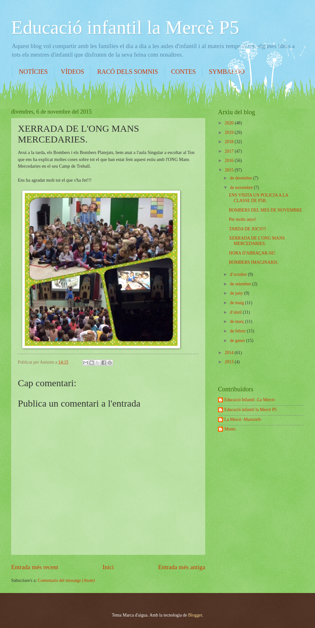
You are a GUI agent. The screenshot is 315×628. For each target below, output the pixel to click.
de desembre (241, 178)
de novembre (242, 187)
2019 (229, 132)
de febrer (238, 331)
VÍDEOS (72, 71)
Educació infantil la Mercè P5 (125, 27)
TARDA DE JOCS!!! (247, 229)
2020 (229, 123)
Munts (229, 429)
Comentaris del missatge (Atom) (66, 580)
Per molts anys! (242, 219)
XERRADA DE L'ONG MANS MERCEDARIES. (256, 241)
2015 (229, 170)
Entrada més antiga (181, 567)
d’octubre (239, 274)
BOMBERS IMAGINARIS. (253, 262)
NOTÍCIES (33, 71)
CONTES (183, 71)
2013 (229, 361)
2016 (229, 160)
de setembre (241, 284)
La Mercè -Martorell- (243, 419)
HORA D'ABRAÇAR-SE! (252, 253)
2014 (229, 352)
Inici (108, 567)
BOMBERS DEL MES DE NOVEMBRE (265, 210)
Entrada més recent (34, 567)
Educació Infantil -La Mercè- (250, 399)
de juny (237, 293)
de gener (238, 340)
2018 (229, 141)
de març (237, 321)
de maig (237, 302)
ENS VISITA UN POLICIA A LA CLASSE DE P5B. (258, 198)
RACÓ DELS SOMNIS (127, 71)
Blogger (195, 615)
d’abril (236, 312)
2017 (229, 151)
